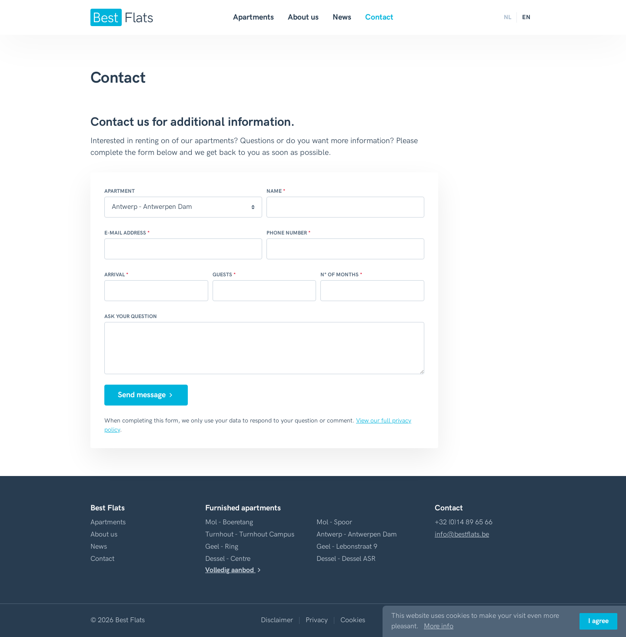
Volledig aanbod (234, 570)
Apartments (253, 17)
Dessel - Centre (227, 559)
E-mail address (125, 233)
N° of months (339, 275)
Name (274, 191)
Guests (222, 275)
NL (507, 17)
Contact (379, 17)
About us (303, 17)
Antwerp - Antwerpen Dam (356, 534)
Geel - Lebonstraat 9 (346, 547)
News (342, 17)
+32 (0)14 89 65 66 (464, 522)
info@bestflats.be (462, 534)
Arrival (114, 275)
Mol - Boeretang (229, 522)
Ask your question (130, 316)
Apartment (119, 191)
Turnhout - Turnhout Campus (249, 534)
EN (526, 17)
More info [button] (438, 626)
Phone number (286, 233)
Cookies (352, 620)
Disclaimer (277, 620)
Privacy (317, 620)
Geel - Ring (221, 547)
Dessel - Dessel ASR (346, 559)
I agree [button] (598, 621)
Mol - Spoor (334, 522)
